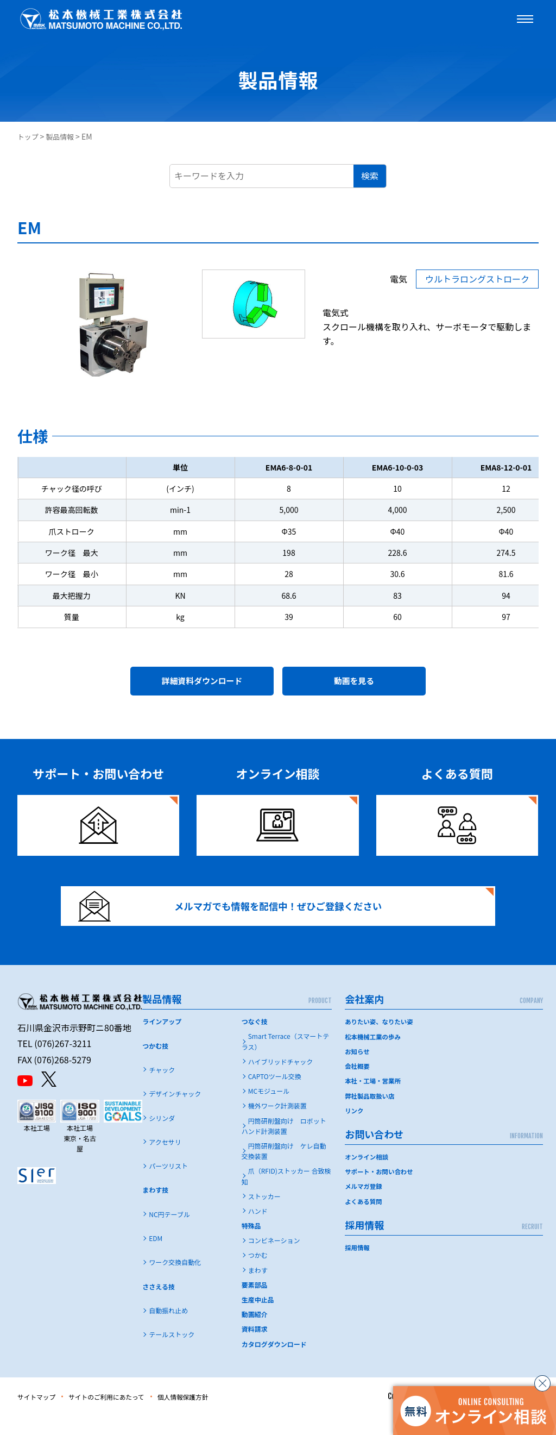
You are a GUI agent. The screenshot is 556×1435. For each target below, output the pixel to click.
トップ (28, 136)
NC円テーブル (169, 1233)
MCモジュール (269, 1110)
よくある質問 (364, 1220)
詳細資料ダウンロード (202, 684)
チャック (162, 1089)
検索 (369, 175)
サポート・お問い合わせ (380, 1190)
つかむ (258, 1274)
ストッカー (264, 1215)
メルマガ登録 (364, 1205)
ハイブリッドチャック (280, 1081)
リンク (354, 1129)
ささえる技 (158, 1306)
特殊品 (251, 1245)
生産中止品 (258, 1319)
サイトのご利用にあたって (121, 1416)
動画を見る (354, 684)
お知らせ (358, 1070)
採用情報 (358, 1266)
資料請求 (255, 1348)
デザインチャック (175, 1113)
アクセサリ (165, 1161)
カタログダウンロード (274, 1363)
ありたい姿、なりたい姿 (380, 1040)
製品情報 (63, 136)
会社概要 (358, 1085)
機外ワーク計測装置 (277, 1125)
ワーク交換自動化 (175, 1281)
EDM (155, 1257)
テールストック (171, 1353)
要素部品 (255, 1304)
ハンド (258, 1230)
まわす (258, 1289)
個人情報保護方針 (210, 1416)
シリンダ (162, 1137)
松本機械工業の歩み (374, 1055)
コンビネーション (274, 1259)
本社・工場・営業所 (374, 1100)
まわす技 (155, 1209)
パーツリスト (168, 1185)
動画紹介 (255, 1333)
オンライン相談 (367, 1175)
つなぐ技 (255, 1040)
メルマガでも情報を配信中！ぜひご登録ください (243, 918)
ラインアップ (161, 1040)
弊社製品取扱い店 (371, 1114)
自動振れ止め (168, 1329)
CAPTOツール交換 (274, 1095)
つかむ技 (155, 1065)
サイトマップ (40, 1416)
